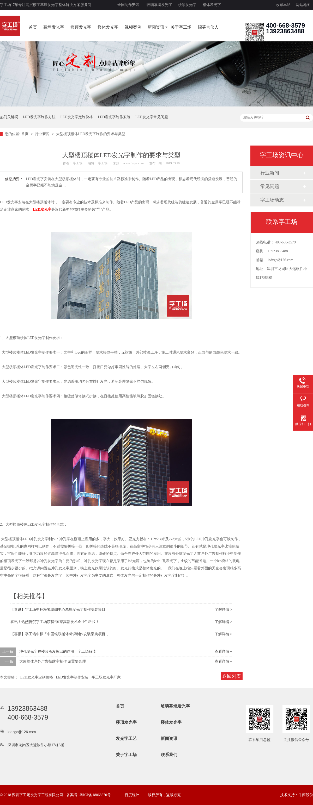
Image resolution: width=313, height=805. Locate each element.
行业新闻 (43, 134)
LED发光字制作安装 (114, 117)
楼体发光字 (212, 5)
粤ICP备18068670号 (95, 795)
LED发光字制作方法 (39, 117)
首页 (33, 27)
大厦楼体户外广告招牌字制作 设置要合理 (52, 661)
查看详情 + (223, 651)
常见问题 (269, 186)
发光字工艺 (126, 738)
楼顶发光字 (187, 5)
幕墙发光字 (53, 27)
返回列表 (231, 676)
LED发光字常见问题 (151, 117)
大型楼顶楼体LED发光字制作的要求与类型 (90, 134)
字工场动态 (272, 200)
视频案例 (133, 27)
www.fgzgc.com (133, 163)
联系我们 (169, 754)
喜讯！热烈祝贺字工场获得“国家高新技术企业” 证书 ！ (54, 622)
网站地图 (303, 5)
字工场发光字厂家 (106, 677)
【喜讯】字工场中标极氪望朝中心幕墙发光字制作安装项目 (57, 610)
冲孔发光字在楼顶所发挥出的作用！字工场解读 (57, 651)
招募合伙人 (208, 27)
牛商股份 (305, 795)
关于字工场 (181, 27)
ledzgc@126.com (280, 260)
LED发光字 (42, 209)
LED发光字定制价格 (76, 117)
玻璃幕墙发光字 (159, 5)
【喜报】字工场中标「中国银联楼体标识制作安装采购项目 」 (60, 634)
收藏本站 (283, 5)
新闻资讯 (156, 27)
